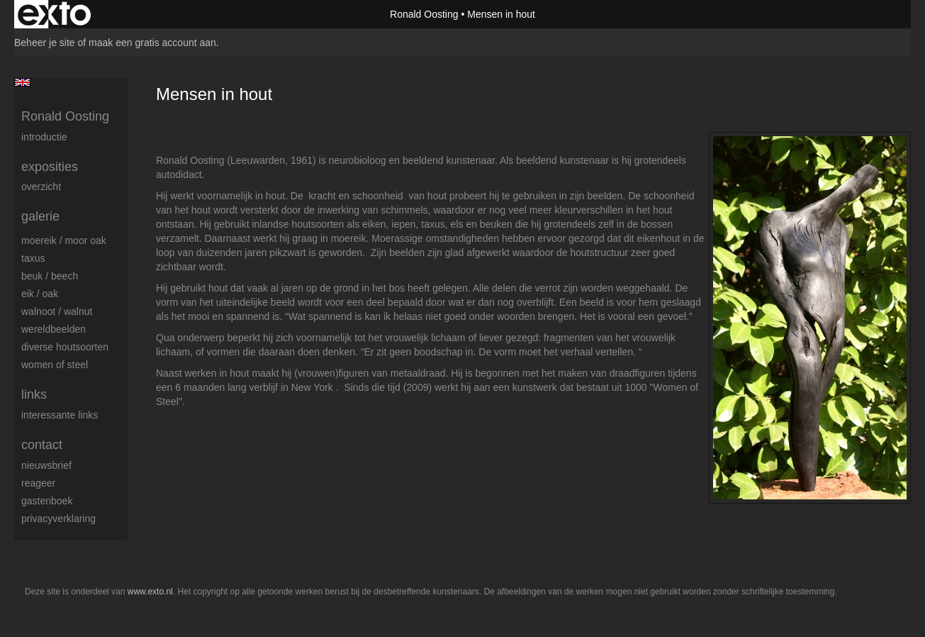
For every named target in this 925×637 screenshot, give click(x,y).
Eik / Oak (39, 293)
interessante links (59, 415)
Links (34, 394)
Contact (41, 445)
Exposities (49, 167)
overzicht (41, 186)
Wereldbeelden (53, 329)
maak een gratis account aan (152, 42)
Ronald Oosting (424, 14)
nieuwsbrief (46, 465)
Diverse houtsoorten (64, 347)
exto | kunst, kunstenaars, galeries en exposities (54, 14)
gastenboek (46, 500)
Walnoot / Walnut (56, 311)
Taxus (33, 258)
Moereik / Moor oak (63, 240)
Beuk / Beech (49, 276)
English (22, 82)
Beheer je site (44, 42)
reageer (38, 483)
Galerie (40, 216)
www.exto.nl (150, 592)
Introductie (44, 137)
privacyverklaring (58, 518)
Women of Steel (54, 364)
